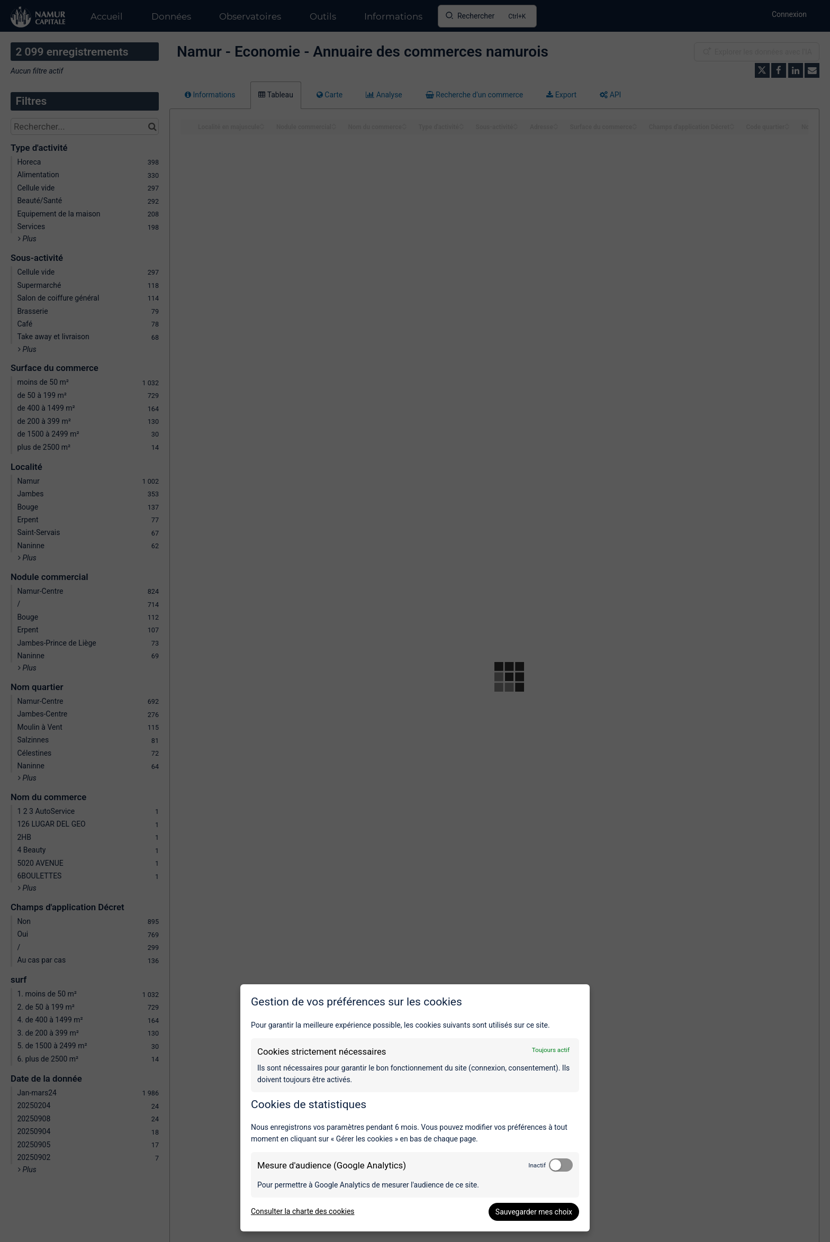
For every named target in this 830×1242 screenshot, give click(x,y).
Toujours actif (551, 1050)
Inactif (537, 1165)
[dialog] (415, 1107)
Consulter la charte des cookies (303, 1211)
